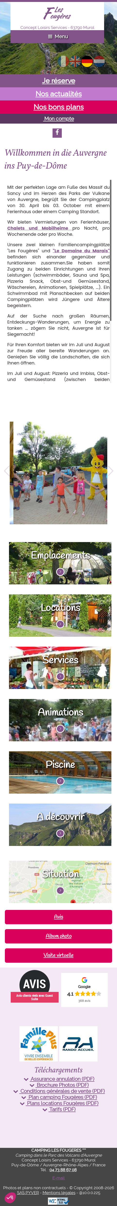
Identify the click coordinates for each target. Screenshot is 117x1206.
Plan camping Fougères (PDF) (58, 1097)
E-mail (58, 1178)
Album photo (59, 936)
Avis (58, 917)
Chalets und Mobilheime (39, 228)
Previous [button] (6, 473)
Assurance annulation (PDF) (58, 1079)
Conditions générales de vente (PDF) (58, 1091)
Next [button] (110, 473)
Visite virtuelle (58, 955)
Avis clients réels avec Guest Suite (34, 997)
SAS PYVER (28, 1192)
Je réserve (58, 81)
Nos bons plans (59, 107)
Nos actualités (59, 94)
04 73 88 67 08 (63, 1169)
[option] (58, 473)
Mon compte (58, 119)
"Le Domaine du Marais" (81, 251)
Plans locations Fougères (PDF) (58, 1103)
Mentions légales (59, 1192)
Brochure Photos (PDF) (58, 1085)
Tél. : (58, 1169)
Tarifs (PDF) (58, 1109)
